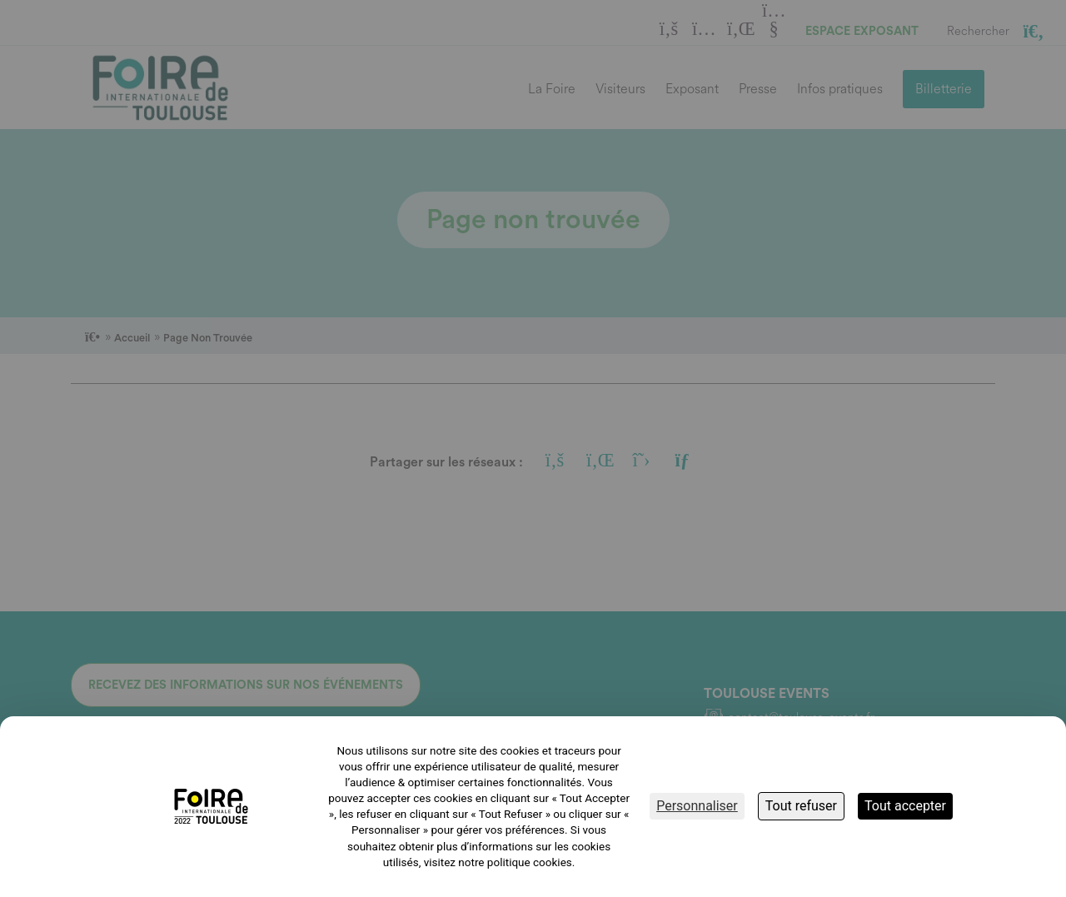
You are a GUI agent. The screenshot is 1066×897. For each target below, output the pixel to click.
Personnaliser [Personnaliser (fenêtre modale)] (697, 806)
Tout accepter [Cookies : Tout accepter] (905, 806)
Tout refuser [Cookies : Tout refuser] (801, 806)
